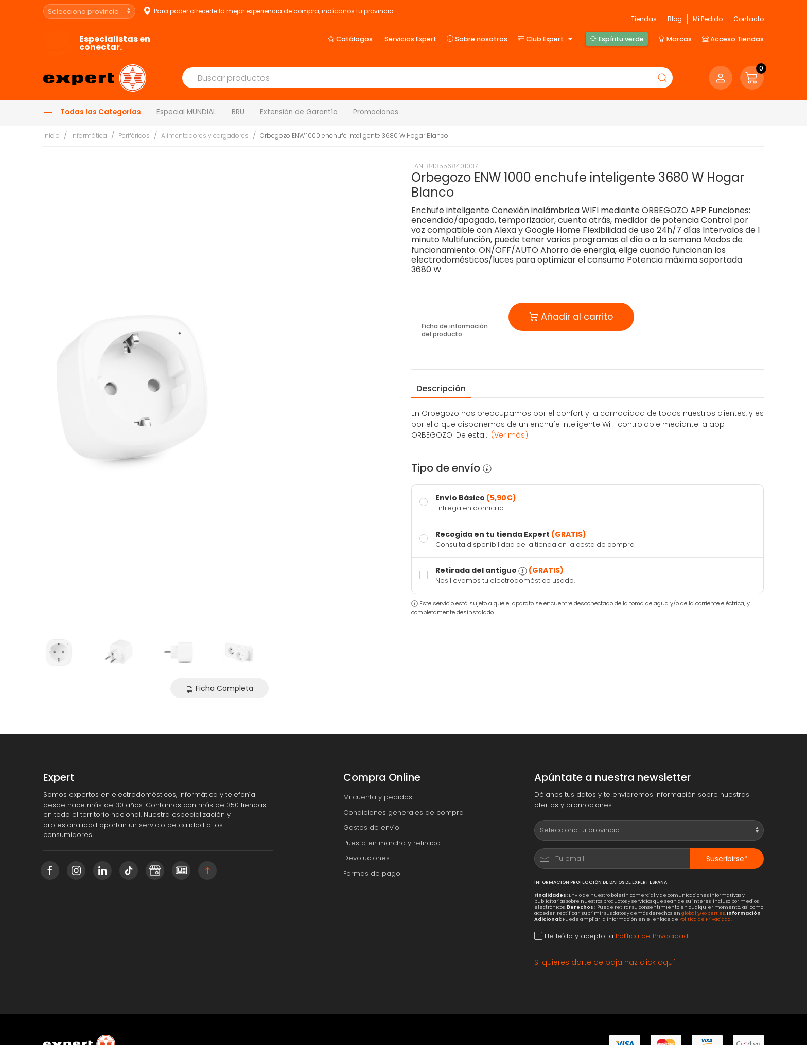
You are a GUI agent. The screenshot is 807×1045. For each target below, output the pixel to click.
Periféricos (134, 135)
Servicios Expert (410, 38)
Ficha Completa (219, 688)
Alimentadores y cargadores (205, 135)
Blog (675, 18)
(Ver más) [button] (509, 435)
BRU (238, 112)
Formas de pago (371, 873)
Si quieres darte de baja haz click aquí (604, 962)
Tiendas (644, 18)
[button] (752, 78)
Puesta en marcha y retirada (392, 843)
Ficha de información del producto (455, 330)
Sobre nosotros (477, 38)
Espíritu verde (616, 38)
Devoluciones (366, 858)
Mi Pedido (708, 18)
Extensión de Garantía (299, 112)
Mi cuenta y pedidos (377, 797)
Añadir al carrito (571, 316)
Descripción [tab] (441, 388)
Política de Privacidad (705, 919)
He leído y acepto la (611, 936)
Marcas (675, 38)
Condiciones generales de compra (403, 812)
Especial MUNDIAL (186, 112)
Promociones (375, 112)
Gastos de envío (371, 827)
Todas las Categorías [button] (92, 112)
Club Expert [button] (546, 39)
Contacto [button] (748, 18)
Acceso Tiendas (733, 38)
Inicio (51, 135)
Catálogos (350, 38)
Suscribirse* (727, 859)
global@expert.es (703, 913)
